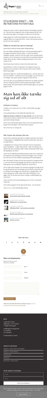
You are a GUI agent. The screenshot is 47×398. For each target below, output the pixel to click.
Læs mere (37, 390)
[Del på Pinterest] (23, 242)
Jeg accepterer (23, 394)
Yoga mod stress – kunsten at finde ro (11, 360)
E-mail (26, 272)
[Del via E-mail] (40, 242)
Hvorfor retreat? (14, 220)
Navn (25, 266)
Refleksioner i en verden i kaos (18, 202)
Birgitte (22, 194)
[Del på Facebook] (6, 242)
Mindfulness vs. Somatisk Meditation (11, 351)
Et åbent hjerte (7, 357)
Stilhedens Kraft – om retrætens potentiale (16, 12)
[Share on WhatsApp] (18, 242)
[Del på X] (12, 242)
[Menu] (42, 6)
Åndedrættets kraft (7, 354)
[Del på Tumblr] (35, 242)
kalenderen (9, 188)
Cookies (15, 335)
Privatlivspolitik (8, 335)
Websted (26, 277)
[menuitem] (39, 6)
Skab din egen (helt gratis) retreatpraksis (21, 214)
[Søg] (39, 6)
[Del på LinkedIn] (29, 242)
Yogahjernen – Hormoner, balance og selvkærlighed (14, 348)
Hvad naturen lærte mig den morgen (20, 196)
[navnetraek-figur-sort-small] (19, 6)
